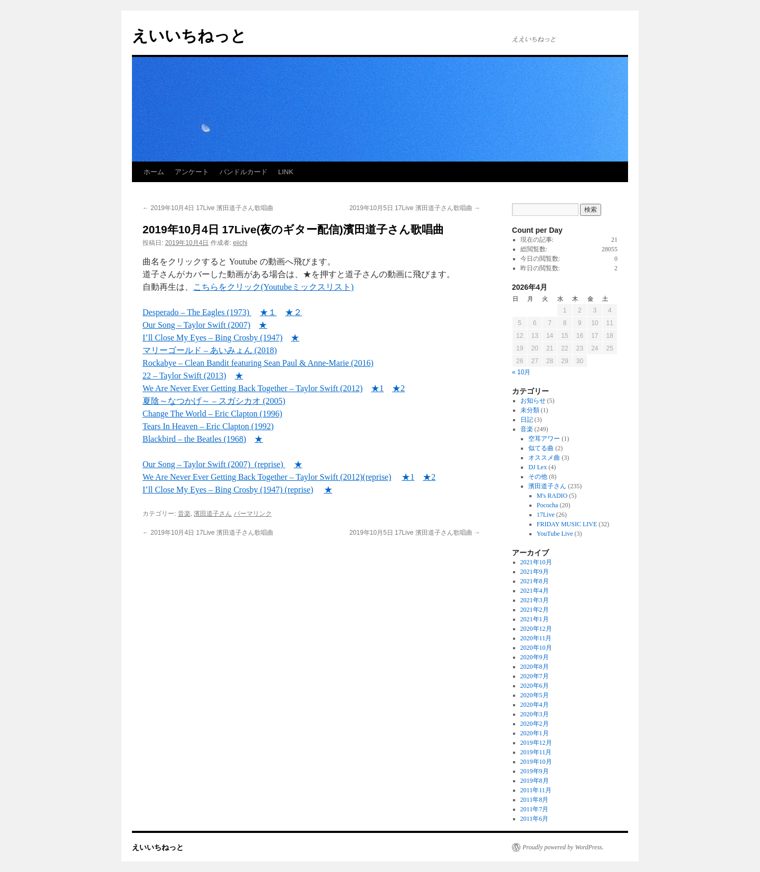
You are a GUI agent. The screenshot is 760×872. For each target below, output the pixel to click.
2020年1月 (534, 733)
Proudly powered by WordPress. (563, 847)
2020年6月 (534, 685)
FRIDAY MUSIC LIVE (567, 524)
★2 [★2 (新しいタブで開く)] (398, 388)
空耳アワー (544, 438)
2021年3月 (534, 600)
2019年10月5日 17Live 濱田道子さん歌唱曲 (414, 208)
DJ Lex (537, 467)
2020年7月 (534, 676)
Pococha (547, 505)
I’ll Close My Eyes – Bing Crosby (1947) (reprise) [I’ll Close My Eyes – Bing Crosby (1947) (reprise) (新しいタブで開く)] (228, 489)
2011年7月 (534, 809)
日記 (526, 419)
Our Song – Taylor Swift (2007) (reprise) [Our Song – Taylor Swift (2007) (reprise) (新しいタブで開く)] (214, 464)
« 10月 (521, 372)
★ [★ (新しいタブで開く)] (295, 337)
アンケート (192, 172)
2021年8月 (534, 581)
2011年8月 (534, 799)
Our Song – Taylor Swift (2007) (196, 324)
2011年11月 (536, 790)
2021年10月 (536, 562)
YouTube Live (555, 533)
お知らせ (533, 400)
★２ (293, 312)
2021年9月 (534, 571)
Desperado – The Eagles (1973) (196, 312)
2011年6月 (534, 818)
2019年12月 (536, 742)
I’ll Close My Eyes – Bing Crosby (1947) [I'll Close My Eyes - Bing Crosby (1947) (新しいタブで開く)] (212, 337)
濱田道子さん (213, 513)
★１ (268, 312)
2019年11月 (536, 752)
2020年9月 (534, 657)
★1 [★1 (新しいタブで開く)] (377, 388)
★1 (408, 476)
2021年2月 (534, 609)
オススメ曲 (544, 457)
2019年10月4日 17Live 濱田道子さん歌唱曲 (207, 208)
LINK (285, 172)
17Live (546, 514)
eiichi (240, 243)
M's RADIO (552, 495)
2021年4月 (534, 590)
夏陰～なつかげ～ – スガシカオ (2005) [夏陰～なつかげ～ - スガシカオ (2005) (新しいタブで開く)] (214, 400)
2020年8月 (534, 666)
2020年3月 (534, 714)
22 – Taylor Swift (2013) (184, 375)
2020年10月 (536, 647)
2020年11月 (536, 638)
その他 (537, 476)
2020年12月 (536, 628)
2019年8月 (534, 780)
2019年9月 (534, 771)
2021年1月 (534, 619)
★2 (429, 476)
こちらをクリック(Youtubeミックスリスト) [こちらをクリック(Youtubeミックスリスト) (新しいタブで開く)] (273, 286)
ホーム (154, 172)
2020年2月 (534, 723)
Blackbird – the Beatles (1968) (194, 438)
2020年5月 (534, 695)
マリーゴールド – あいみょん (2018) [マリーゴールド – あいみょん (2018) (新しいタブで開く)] (209, 350)
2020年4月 (534, 704)
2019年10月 (536, 761)
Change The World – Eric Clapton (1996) (212, 413)
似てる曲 (541, 448)
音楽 (184, 513)
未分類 (529, 410)
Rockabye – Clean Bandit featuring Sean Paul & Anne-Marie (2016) (258, 362)
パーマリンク (253, 513)
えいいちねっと (189, 35)
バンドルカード (244, 172)
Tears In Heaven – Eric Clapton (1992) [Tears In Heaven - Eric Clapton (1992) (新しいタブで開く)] (208, 426)
